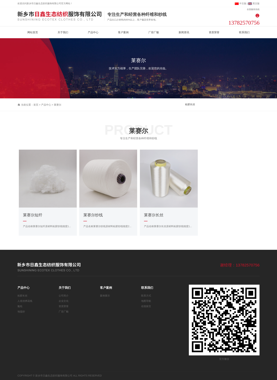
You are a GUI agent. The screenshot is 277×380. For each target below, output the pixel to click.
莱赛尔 (57, 104)
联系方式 (146, 295)
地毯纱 (21, 311)
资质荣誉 (64, 306)
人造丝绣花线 (24, 301)
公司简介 (64, 295)
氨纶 (19, 306)
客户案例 (106, 287)
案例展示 (105, 295)
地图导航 (146, 301)
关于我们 (65, 287)
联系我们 (147, 287)
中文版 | (241, 3)
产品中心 (46, 104)
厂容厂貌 (64, 311)
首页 (35, 104)
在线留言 (146, 306)
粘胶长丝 (190, 104)
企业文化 (64, 301)
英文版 (254, 3)
